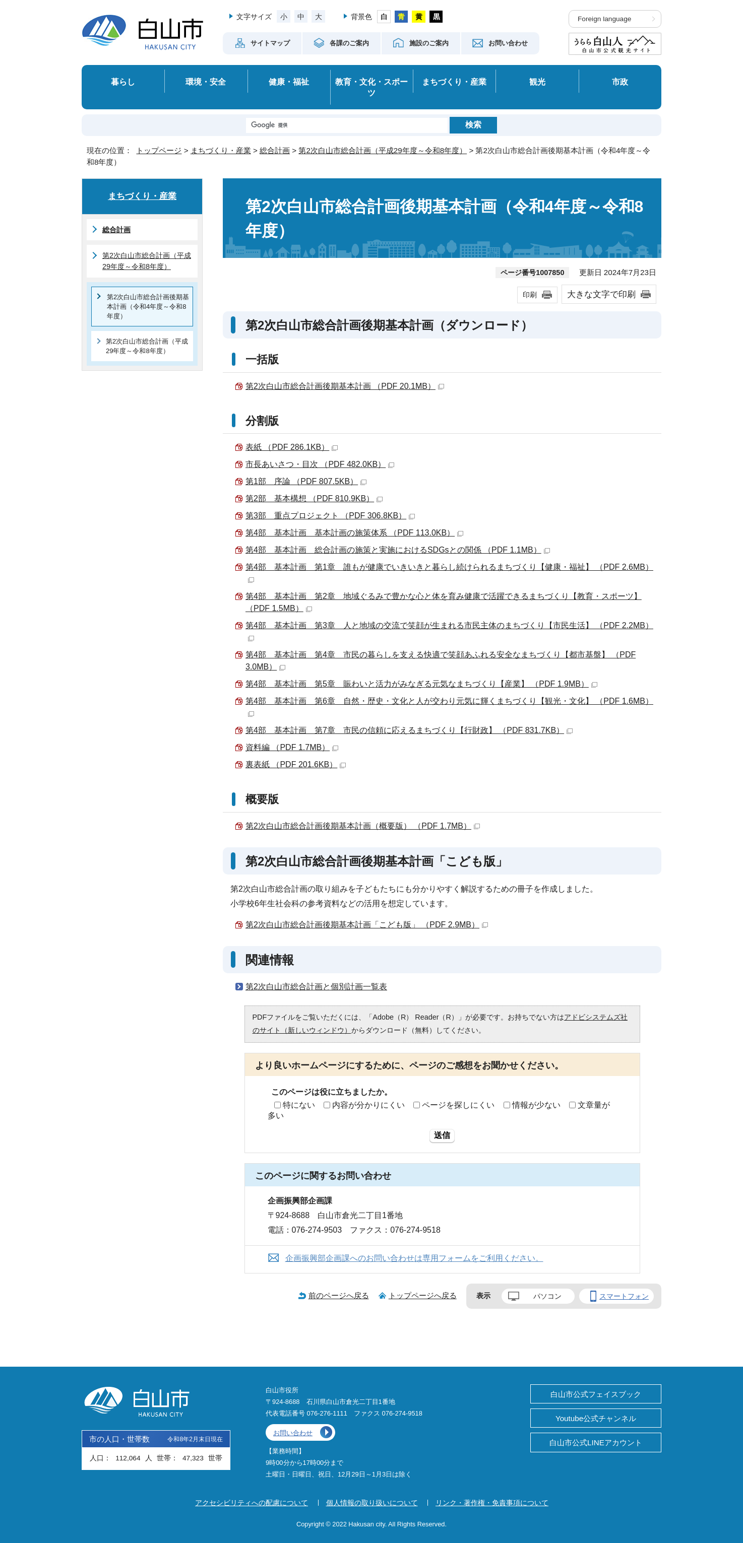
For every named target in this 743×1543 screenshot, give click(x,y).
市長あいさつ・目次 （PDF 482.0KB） (319, 464)
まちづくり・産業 (454, 81)
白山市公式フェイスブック (595, 1394)
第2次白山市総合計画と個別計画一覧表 (316, 986)
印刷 (530, 295)
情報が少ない (536, 1105)
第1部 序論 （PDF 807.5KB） (305, 481)
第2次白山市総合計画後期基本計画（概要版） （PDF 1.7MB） (362, 826)
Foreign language (604, 19)
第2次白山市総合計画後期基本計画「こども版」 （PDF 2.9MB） (366, 924)
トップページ (158, 150)
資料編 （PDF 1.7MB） (291, 747)
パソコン (547, 1296)
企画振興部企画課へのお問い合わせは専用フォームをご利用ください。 (414, 1258)
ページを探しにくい (458, 1105)
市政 (620, 81)
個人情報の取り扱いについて (372, 1503)
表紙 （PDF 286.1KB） (291, 447)
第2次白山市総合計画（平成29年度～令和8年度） (382, 150)
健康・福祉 (289, 81)
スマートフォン (624, 1296)
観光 (537, 81)
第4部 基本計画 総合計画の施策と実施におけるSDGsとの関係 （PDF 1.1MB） (397, 550)
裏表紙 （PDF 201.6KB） (295, 764)
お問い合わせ (293, 1433)
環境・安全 (205, 81)
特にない (299, 1105)
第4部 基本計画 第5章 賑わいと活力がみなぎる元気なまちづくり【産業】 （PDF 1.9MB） (421, 684)
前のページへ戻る (338, 1295)
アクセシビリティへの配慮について (251, 1503)
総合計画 (275, 150)
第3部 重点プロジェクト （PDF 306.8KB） (330, 515)
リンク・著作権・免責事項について (492, 1503)
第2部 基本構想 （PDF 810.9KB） (314, 498)
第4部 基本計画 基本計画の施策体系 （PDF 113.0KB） (354, 532)
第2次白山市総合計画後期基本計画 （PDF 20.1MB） (344, 386)
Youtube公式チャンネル (595, 1418)
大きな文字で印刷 (601, 294)
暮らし (123, 81)
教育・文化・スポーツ (371, 87)
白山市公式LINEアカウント (595, 1442)
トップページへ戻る (423, 1295)
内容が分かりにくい (368, 1105)
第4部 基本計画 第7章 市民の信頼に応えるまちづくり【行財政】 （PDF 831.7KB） (409, 730)
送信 (442, 1135)
